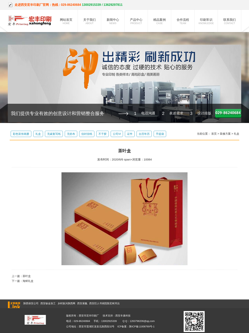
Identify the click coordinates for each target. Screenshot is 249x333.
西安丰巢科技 (123, 315)
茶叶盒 (27, 276)
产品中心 (136, 21)
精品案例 (159, 21)
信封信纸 (86, 133)
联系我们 (229, 21)
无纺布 (71, 133)
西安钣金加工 (48, 303)
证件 (129, 133)
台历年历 (144, 133)
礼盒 (38, 133)
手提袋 (160, 133)
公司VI (117, 133)
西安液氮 (82, 303)
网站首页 (66, 21)
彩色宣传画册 (21, 133)
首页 (214, 133)
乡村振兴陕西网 (66, 303)
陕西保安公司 (31, 303)
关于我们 (89, 21)
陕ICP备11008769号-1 (141, 326)
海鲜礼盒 (28, 280)
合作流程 (183, 21)
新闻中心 (112, 21)
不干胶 (102, 133)
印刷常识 (206, 21)
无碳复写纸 (54, 133)
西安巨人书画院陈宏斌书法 (104, 303)
